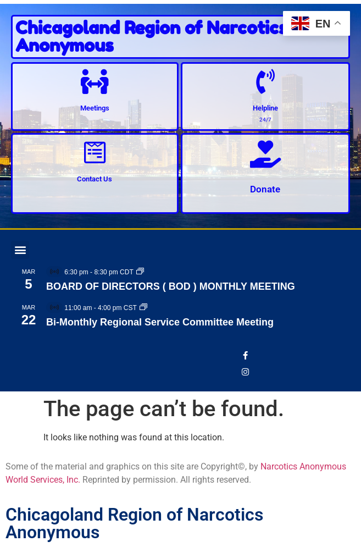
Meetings (94, 108)
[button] (20, 250)
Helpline (265, 108)
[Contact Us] (94, 152)
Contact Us (94, 179)
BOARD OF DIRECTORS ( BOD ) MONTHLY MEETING (170, 286)
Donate (265, 189)
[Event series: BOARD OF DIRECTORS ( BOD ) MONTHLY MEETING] (140, 272)
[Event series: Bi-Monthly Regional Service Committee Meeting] (143, 308)
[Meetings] (94, 81)
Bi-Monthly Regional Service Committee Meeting (160, 322)
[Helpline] (265, 81)
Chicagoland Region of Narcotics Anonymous (151, 36)
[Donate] (265, 154)
